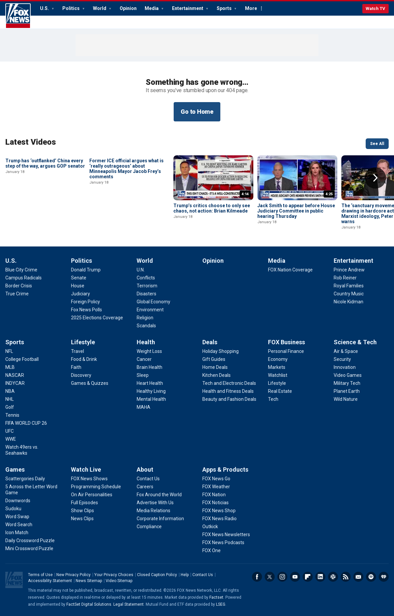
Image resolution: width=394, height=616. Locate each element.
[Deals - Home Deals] (215, 367)
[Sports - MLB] (10, 367)
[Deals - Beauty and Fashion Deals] (229, 399)
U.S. (45, 8)
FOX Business (286, 342)
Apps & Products (225, 469)
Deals (209, 342)
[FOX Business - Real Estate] (280, 391)
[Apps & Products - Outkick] (210, 526)
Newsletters (358, 577)
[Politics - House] (77, 285)
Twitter (270, 577)
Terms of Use (40, 574)
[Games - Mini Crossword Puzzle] (29, 548)
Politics (71, 8)
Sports (225, 8)
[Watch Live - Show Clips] (82, 510)
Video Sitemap (119, 580)
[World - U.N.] (141, 269)
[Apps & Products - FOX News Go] (216, 478)
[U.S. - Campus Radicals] (23, 277)
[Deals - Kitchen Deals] (216, 375)
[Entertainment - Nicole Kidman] (348, 301)
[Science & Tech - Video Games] (348, 375)
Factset (216, 597)
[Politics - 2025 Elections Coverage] (97, 317)
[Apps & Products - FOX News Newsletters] (226, 534)
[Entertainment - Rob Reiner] (345, 277)
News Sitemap (89, 580)
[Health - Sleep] (143, 375)
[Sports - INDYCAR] (15, 383)
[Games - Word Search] (18, 524)
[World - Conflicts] (146, 277)
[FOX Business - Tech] (273, 399)
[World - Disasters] (146, 293)
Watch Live (86, 469)
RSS (346, 577)
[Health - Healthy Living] (151, 391)
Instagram (282, 577)
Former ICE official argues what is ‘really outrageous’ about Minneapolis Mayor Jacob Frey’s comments (126, 213)
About (145, 469)
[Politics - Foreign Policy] (85, 301)
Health (146, 342)
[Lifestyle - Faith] (76, 367)
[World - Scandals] (146, 325)
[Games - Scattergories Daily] (25, 478)
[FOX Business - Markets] (276, 367)
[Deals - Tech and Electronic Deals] (229, 383)
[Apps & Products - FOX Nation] (214, 494)
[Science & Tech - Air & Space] (346, 351)
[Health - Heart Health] (150, 383)
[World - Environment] (150, 309)
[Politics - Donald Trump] (86, 269)
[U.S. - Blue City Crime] (21, 269)
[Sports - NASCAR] (14, 375)
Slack (333, 577)
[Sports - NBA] (10, 391)
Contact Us (202, 574)
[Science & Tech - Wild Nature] (346, 399)
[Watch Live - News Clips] (82, 518)
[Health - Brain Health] (149, 367)
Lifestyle (83, 342)
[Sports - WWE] (10, 439)
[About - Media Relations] (153, 510)
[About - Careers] (145, 486)
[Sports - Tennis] (12, 415)
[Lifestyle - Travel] (77, 351)
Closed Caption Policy (157, 574)
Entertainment (188, 8)
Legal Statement (128, 604)
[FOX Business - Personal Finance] (286, 351)
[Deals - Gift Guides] (213, 359)
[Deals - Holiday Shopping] (220, 351)
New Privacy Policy (73, 574)
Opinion (128, 8)
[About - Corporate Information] (160, 518)
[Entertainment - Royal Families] (349, 285)
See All (377, 143)
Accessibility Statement (50, 580)
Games (15, 469)
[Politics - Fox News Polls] (86, 309)
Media (152, 8)
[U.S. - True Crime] (17, 293)
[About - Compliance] (149, 526)
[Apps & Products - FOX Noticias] (215, 502)
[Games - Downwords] (17, 500)
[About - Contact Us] (148, 478)
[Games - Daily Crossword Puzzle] (30, 540)
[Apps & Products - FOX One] (211, 550)
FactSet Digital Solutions (88, 604)
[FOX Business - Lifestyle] (277, 383)
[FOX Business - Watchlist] (277, 375)
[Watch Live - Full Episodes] (84, 502)
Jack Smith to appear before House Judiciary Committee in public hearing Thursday (296, 211)
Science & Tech (355, 342)
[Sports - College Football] (22, 359)
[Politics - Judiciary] (80, 293)
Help (185, 574)
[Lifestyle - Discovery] (81, 375)
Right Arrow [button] (375, 178)
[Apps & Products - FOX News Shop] (219, 510)
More (251, 8)
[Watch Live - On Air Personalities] (91, 494)
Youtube (295, 577)
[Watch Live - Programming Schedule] (96, 486)
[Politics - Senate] (78, 277)
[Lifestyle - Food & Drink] (84, 359)
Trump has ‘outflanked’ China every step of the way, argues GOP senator (45, 208)
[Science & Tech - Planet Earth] (347, 391)
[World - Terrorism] (147, 285)
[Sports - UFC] (9, 431)
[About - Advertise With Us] (155, 502)
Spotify (371, 577)
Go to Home (197, 111)
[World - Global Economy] (153, 301)
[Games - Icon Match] (16, 532)
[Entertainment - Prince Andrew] (349, 269)
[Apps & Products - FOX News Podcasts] (223, 542)
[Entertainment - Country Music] (349, 293)
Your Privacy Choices (113, 574)
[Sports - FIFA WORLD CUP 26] (26, 423)
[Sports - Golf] (9, 407)
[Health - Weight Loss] (149, 351)
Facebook (257, 577)
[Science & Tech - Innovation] (345, 367)
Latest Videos (30, 142)
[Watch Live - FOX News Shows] (89, 478)
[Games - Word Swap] (17, 516)
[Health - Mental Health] (151, 399)
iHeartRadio (384, 577)
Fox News (18, 16)
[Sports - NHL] (9, 399)
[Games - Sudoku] (13, 508)
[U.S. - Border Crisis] (18, 285)
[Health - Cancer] (144, 359)
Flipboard (308, 577)
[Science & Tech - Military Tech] (347, 383)
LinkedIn (320, 577)
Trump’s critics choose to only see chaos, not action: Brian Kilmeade (211, 208)
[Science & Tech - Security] (342, 359)
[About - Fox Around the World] (159, 494)
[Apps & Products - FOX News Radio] (219, 518)
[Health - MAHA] (143, 407)
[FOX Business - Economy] (278, 359)
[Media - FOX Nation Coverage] (290, 269)
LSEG (220, 604)
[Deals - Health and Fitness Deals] (228, 391)
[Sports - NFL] (9, 351)
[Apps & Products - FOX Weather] (216, 486)
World (100, 8)
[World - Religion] (145, 317)
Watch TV (375, 8)
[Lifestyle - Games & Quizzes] (89, 383)
